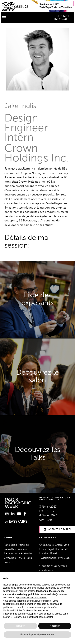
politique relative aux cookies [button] (32, 597)
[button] (4, 17)
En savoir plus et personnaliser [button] (37, 634)
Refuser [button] (20, 626)
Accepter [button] (55, 626)
